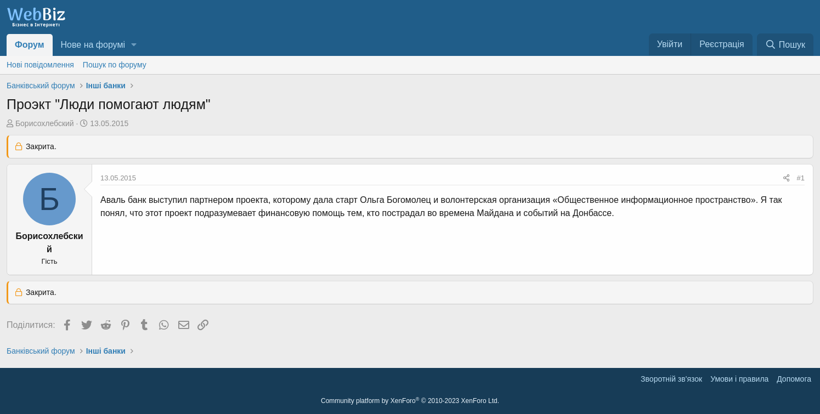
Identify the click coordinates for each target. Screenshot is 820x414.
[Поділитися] (786, 178)
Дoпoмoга (794, 379)
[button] (134, 45)
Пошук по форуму (114, 64)
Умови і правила (739, 379)
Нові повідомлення (40, 64)
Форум (29, 44)
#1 (801, 178)
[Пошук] (785, 44)
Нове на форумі (93, 44)
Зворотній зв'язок (671, 379)
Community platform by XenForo (410, 401)
